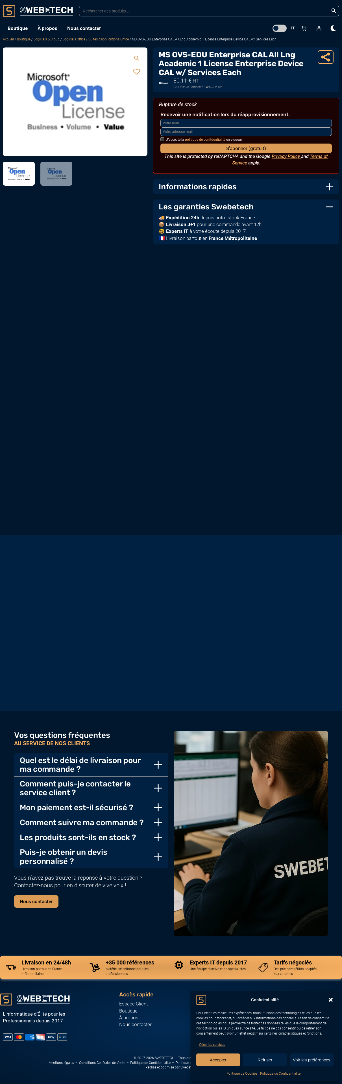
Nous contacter (36, 901)
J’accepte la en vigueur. (201, 140)
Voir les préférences (311, 1059)
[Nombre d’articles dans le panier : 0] (304, 28)
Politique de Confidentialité (280, 1074)
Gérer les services (212, 1045)
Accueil (8, 39)
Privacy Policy (286, 156)
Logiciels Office (74, 39)
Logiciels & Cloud (47, 39)
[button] (331, 1000)
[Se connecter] (319, 28)
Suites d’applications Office (108, 39)
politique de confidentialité (205, 140)
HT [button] (292, 28)
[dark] (333, 28)
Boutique (24, 39)
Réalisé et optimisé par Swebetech (171, 1067)
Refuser (265, 1059)
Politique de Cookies (241, 1074)
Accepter (218, 1059)
